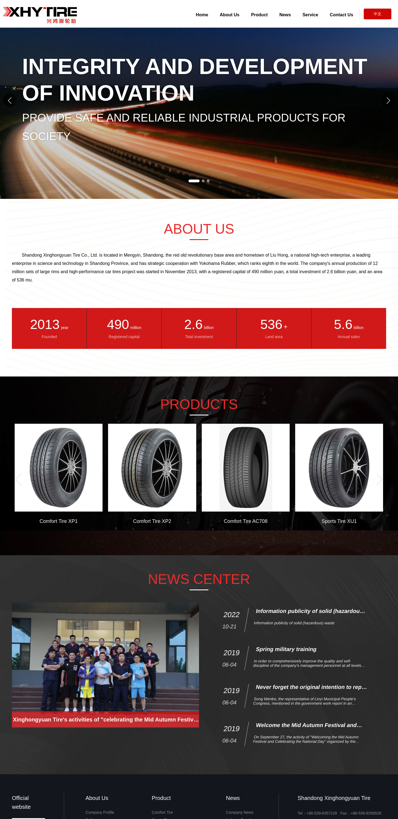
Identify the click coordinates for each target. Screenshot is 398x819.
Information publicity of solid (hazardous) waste (294, 657)
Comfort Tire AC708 (246, 521)
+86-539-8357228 (322, 813)
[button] (388, 100)
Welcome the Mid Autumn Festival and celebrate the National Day (305, 762)
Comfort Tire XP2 (152, 521)
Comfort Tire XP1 (59, 521)
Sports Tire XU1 (339, 521)
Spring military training (286, 683)
